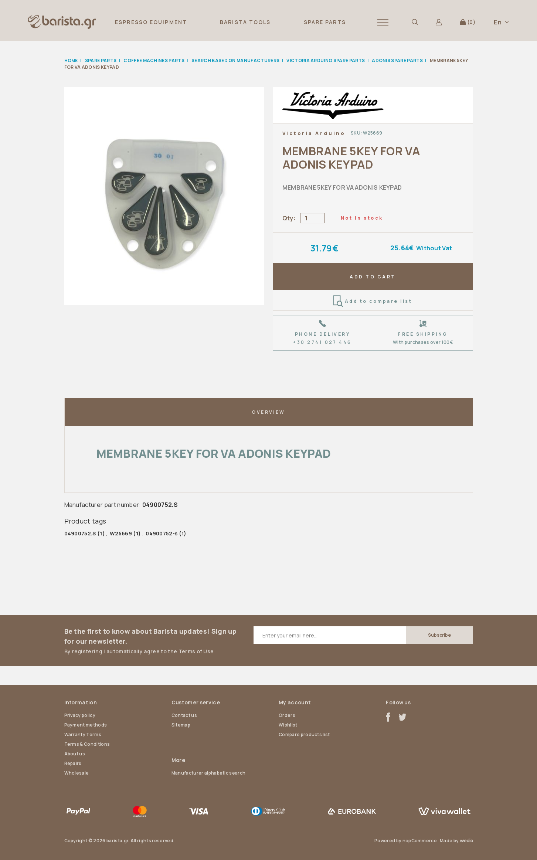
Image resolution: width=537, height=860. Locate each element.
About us (74, 754)
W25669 (121, 533)
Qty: (289, 218)
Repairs (73, 763)
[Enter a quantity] (312, 218)
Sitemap (180, 725)
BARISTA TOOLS (245, 22)
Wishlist (288, 725)
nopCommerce (419, 840)
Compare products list (304, 734)
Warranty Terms (82, 734)
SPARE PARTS (325, 22)
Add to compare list (372, 301)
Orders (287, 715)
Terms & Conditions (87, 744)
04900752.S (80, 533)
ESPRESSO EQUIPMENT (151, 22)
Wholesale (76, 773)
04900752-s (161, 533)
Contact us (184, 715)
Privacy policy (79, 715)
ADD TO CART (372, 277)
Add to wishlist (457, 133)
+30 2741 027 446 (322, 342)
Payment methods (85, 725)
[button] (382, 22)
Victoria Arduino (314, 133)
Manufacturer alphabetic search (208, 773)
